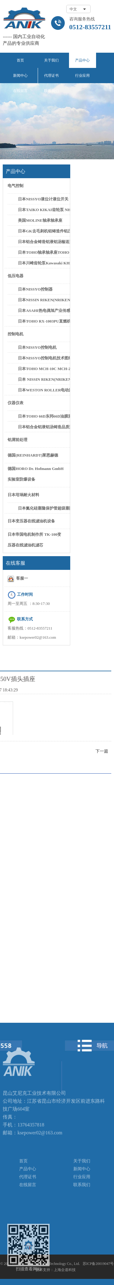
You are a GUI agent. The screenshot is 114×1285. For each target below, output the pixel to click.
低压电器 (15, 276)
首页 (20, 60)
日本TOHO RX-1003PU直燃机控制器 (43, 321)
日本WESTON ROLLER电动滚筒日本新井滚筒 (43, 390)
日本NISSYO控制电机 (37, 347)
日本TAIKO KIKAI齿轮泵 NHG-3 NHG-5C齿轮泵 (43, 209)
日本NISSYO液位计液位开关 (43, 199)
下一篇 (101, 751)
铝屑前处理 (17, 439)
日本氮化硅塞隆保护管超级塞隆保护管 (43, 508)
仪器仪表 (15, 403)
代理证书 (51, 75)
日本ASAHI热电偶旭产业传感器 (43, 310)
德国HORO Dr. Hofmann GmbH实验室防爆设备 (36, 474)
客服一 (18, 579)
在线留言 (20, 91)
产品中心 (82, 60)
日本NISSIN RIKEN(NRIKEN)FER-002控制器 (43, 300)
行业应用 (82, 75)
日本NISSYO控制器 (35, 289)
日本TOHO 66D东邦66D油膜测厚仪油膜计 (43, 416)
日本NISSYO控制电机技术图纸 (43, 358)
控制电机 (15, 334)
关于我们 (51, 60)
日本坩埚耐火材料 (23, 494)
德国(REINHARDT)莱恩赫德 (33, 455)
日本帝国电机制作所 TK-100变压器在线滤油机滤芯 (34, 539)
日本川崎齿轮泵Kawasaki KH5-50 (43, 263)
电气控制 (15, 185)
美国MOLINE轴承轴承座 (40, 220)
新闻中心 (20, 75)
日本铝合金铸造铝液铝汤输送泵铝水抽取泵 (43, 241)
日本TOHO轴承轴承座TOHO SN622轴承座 (43, 252)
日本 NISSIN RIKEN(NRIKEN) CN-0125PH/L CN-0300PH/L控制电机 (43, 379)
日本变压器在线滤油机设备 (31, 521)
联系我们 (51, 91)
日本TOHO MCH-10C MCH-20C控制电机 (43, 368)
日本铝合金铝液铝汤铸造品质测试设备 (43, 427)
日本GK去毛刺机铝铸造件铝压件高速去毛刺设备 (43, 231)
